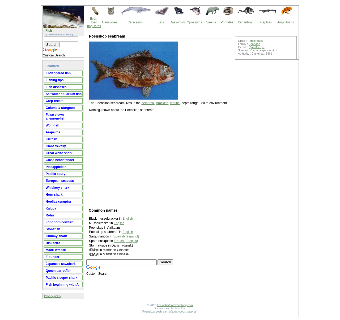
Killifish (51, 139)
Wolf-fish (52, 125)
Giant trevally (56, 146)
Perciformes (255, 40)
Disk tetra (53, 243)
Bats (161, 22)
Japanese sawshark (61, 264)
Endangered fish (58, 73)
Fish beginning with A (62, 284)
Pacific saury (55, 174)
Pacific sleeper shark (61, 278)
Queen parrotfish (58, 271)
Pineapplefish (56, 167)
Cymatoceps (256, 47)
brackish (162, 103)
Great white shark (59, 153)
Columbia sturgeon (60, 108)
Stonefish (53, 229)
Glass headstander (60, 160)
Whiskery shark (57, 188)
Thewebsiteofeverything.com (175, 305)
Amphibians (285, 22)
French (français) (126, 241)
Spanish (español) (126, 236)
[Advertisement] (160, 159)
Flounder (52, 257)
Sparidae (254, 44)
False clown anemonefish (55, 116)
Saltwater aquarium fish (64, 94)
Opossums (194, 22)
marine (175, 103)
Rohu (50, 215)
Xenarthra (245, 22)
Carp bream (54, 101)
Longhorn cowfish (59, 222)
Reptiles (266, 22)
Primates (227, 22)
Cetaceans (135, 22)
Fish (48, 30)
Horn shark (54, 194)
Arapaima (53, 132)
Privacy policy (52, 296)
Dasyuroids (178, 22)
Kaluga (51, 208)
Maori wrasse (56, 250)
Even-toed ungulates (94, 22)
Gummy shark (56, 236)
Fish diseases (56, 87)
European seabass (60, 181)
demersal (147, 103)
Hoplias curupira (58, 201)
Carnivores (109, 22)
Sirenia (211, 22)
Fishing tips (54, 80)
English (127, 218)
